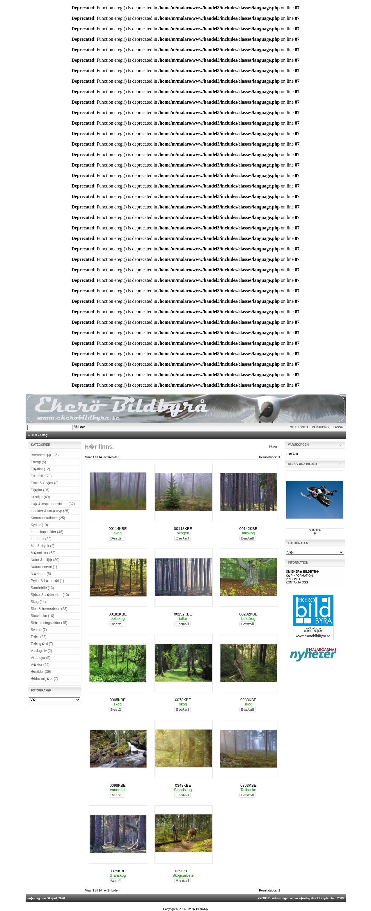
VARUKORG (320, 427)
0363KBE (248, 785)
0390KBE (183, 871)
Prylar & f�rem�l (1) (47, 581)
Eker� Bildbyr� (197, 909)
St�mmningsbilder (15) (49, 623)
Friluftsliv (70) (41, 476)
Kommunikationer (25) (48, 518)
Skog (43, 435)
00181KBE (118, 614)
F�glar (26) (40, 490)
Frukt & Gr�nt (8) (44, 483)
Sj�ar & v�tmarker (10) (50, 595)
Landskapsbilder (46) (47, 532)
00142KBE (248, 528)
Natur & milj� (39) (45, 560)
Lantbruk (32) (41, 539)
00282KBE (248, 614)
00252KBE (183, 614)
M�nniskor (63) (43, 553)
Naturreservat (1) (44, 567)
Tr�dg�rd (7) (42, 644)
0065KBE (118, 700)
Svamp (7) (39, 630)
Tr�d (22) (39, 637)
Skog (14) (38, 602)
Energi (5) (38, 462)
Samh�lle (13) (42, 588)
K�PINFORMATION (299, 575)
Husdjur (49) (40, 497)
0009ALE (315, 530)
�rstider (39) (41, 672)
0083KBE (248, 700)
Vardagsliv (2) (41, 651)
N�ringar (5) (41, 574)
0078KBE (183, 700)
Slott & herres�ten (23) (49, 609)
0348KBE (183, 785)
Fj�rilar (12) (40, 469)
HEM (34, 435)
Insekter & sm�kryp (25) (50, 511)
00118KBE (183, 528)
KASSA (338, 427)
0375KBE (118, 871)
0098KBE (118, 785)
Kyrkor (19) (39, 525)
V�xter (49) (40, 665)
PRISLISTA (293, 579)
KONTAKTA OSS (297, 582)
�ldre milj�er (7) (44, 679)
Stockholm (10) (42, 616)
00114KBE (118, 528)
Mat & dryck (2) (42, 546)
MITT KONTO (299, 427)
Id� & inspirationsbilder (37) (53, 504)
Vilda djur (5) (41, 658)
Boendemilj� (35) (45, 455)
